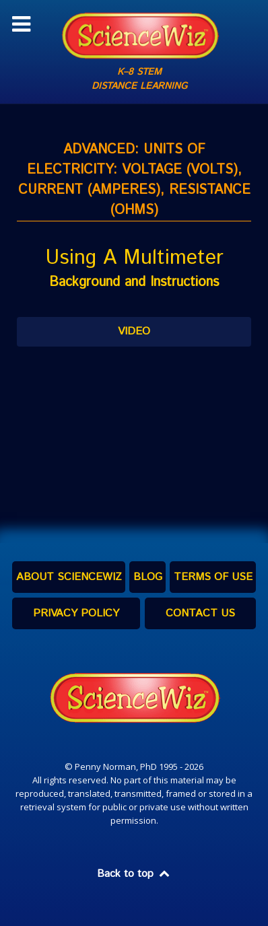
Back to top (134, 874)
